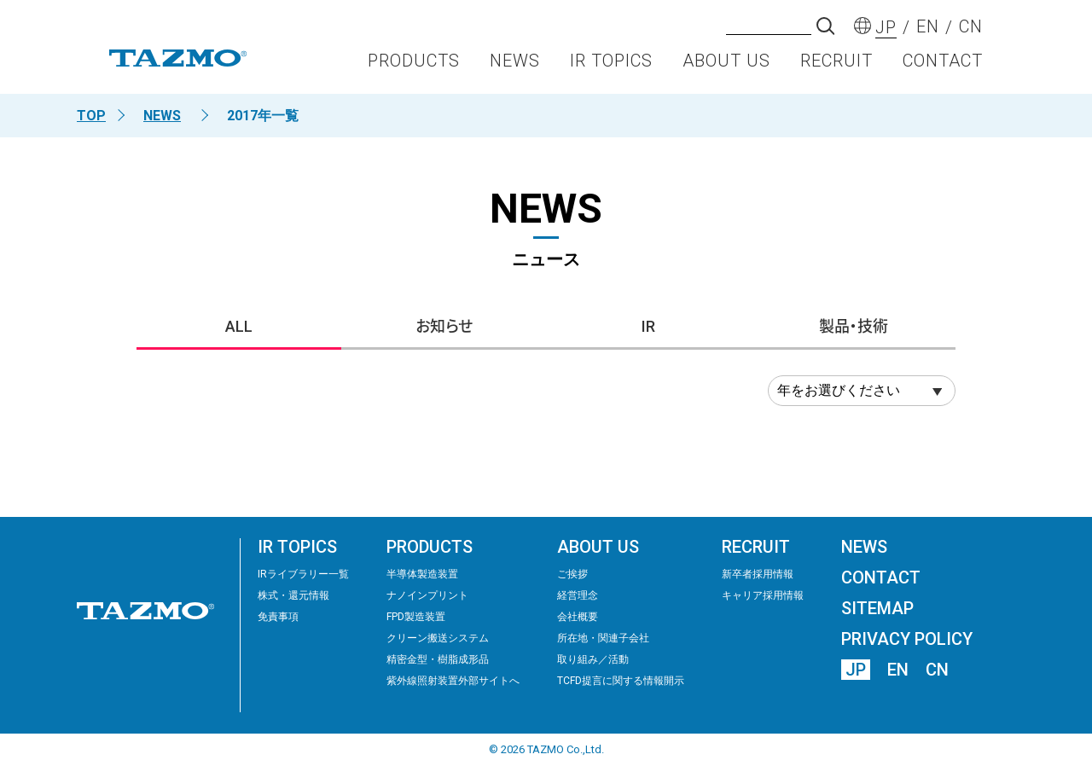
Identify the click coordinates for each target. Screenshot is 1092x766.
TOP (91, 115)
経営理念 (577, 595)
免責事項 (278, 617)
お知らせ (444, 326)
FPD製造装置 (415, 617)
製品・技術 (853, 326)
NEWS (515, 65)
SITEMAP (877, 608)
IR (648, 326)
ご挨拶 (572, 574)
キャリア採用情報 (763, 595)
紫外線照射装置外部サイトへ (453, 681)
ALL (239, 326)
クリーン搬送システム (437, 638)
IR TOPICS (611, 65)
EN (898, 669)
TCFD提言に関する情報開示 (620, 681)
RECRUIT (836, 65)
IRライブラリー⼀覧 (303, 574)
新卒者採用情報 (757, 574)
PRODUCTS (414, 65)
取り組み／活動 (593, 659)
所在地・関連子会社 (603, 638)
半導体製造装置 (422, 574)
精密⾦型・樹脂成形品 (437, 659)
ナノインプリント (427, 595)
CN (937, 669)
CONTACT (943, 65)
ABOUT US (726, 65)
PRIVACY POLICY (907, 639)
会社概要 (577, 617)
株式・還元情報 (293, 595)
